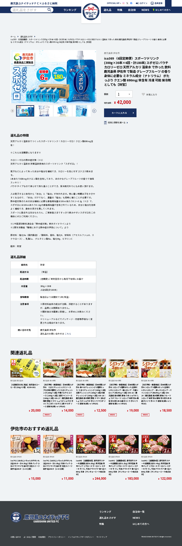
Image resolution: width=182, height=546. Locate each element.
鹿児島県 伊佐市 (112, 53)
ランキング (69, 10)
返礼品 (107, 10)
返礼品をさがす (26, 36)
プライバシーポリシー (56, 537)
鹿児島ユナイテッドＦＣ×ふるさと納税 (33, 3)
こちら (68, 333)
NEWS (145, 10)
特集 (119, 10)
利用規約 (41, 537)
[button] (94, 111)
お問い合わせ (15, 537)
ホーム (13, 36)
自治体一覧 (139, 511)
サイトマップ (101, 537)
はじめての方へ (141, 523)
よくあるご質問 (30, 537)
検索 (49, 9)
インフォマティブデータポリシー (81, 537)
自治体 (132, 10)
